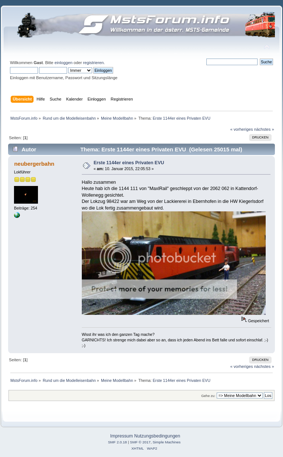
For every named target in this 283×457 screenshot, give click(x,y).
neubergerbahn (34, 164)
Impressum (121, 436)
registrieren (93, 62)
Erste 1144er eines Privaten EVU (129, 162)
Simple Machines (167, 442)
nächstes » (264, 129)
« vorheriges (241, 129)
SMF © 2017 (140, 442)
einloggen (64, 62)
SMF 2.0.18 (117, 442)
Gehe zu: (208, 396)
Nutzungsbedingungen (157, 436)
